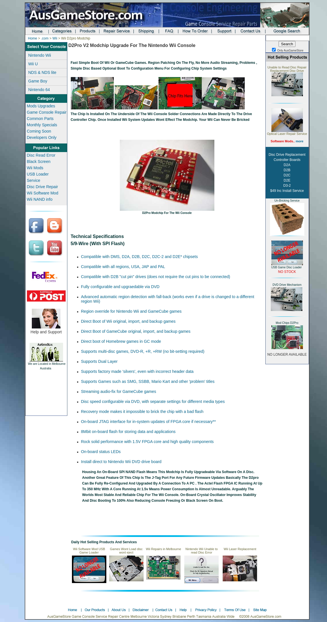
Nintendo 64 (39, 89)
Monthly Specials (42, 125)
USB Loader (38, 174)
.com (44, 38)
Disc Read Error (41, 155)
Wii (54, 38)
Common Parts (40, 118)
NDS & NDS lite (42, 72)
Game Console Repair (47, 112)
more (299, 141)
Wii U (33, 64)
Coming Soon (39, 131)
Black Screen (38, 161)
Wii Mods (35, 168)
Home (32, 38)
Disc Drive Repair (42, 186)
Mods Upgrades (41, 106)
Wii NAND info (39, 199)
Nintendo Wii (39, 55)
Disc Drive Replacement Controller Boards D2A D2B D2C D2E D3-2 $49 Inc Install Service (287, 173)
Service (33, 180)
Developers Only (42, 137)
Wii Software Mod (42, 193)
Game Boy (37, 81)
